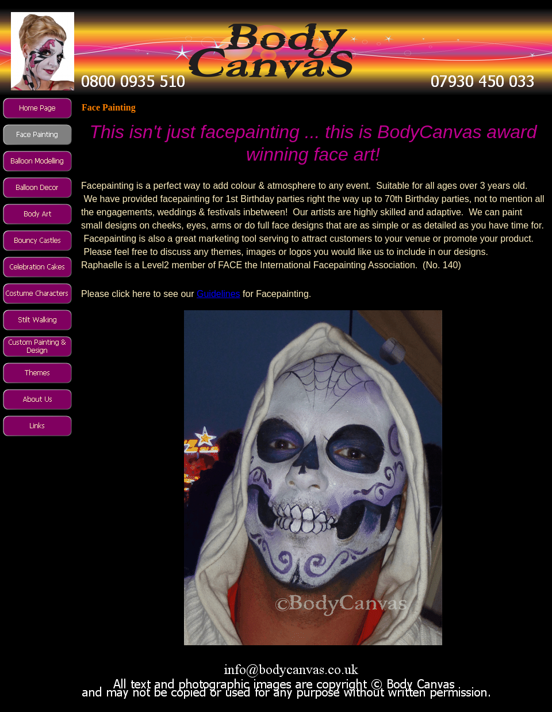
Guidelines (218, 294)
